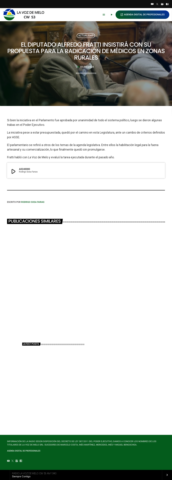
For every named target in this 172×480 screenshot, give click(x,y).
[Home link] (25, 15)
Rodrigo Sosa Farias (32, 202)
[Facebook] (167, 4)
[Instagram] (162, 4)
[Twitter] (157, 4)
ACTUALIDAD (85, 35)
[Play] (111, 14)
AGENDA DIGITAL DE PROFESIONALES (142, 14)
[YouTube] (152, 4)
